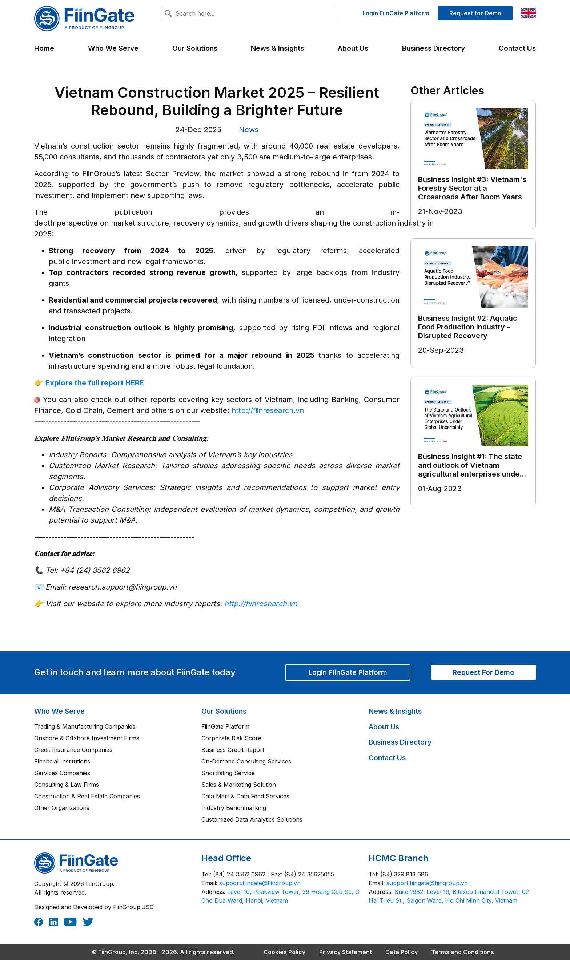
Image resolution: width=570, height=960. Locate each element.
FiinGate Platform (225, 726)
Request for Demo (475, 13)
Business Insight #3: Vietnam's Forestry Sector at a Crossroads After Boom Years (472, 188)
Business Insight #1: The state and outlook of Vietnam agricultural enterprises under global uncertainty (470, 469)
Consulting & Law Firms (66, 784)
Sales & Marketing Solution (238, 784)
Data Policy (401, 952)
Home (44, 48)
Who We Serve (59, 711)
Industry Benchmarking (233, 807)
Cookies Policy (284, 952)
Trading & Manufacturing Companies (84, 726)
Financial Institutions (62, 761)
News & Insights (277, 48)
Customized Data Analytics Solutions (251, 819)
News (248, 129)
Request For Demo (483, 672)
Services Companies (62, 773)
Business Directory (433, 48)
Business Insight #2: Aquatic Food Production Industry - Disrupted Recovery (467, 327)
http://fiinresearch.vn (268, 410)
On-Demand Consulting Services (246, 761)
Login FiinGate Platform (395, 13)
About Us (353, 48)
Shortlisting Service (228, 773)
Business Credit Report (232, 749)
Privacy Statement (345, 952)
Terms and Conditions (462, 952)
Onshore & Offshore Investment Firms (86, 738)
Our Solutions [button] (194, 48)
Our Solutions (223, 711)
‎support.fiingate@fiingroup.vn (260, 883)
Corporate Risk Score (231, 738)
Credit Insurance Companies (73, 749)
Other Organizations (61, 807)
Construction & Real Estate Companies (87, 796)
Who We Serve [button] (113, 48)
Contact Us (517, 48)
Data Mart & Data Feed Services (245, 796)
